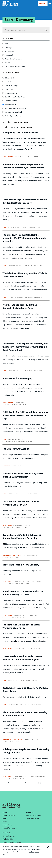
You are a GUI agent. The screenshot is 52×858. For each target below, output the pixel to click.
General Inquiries (8, 836)
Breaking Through (38, 777)
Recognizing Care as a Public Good (20, 132)
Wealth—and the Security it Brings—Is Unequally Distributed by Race (21, 306)
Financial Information (33, 815)
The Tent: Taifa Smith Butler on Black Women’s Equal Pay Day (21, 503)
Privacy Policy (7, 825)
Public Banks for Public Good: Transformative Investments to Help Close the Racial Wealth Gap (25, 415)
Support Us (30, 812)
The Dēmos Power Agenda (15, 448)
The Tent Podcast (33, 648)
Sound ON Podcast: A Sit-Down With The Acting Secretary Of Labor (22, 593)
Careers (5, 822)
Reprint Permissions (9, 828)
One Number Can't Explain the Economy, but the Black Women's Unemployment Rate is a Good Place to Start (25, 346)
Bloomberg (32, 615)
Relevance (14, 127)
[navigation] (50, 3)
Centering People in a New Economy (20, 564)
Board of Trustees (8, 815)
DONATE (42, 3)
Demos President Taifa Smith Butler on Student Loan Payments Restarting (21, 536)
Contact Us (6, 833)
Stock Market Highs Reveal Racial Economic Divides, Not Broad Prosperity (24, 201)
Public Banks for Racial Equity (17, 378)
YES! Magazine (37, 582)
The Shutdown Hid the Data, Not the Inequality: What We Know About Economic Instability (24, 238)
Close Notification (46, 850)
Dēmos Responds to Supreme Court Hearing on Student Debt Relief (24, 714)
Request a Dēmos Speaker (11, 842)
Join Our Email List (32, 818)
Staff (4, 818)
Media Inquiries (7, 839)
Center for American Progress (14, 527)
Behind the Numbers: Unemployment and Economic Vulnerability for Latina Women (23, 166)
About (4, 812)
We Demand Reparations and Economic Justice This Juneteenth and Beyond (22, 658)
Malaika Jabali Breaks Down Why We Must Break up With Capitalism (23, 475)
